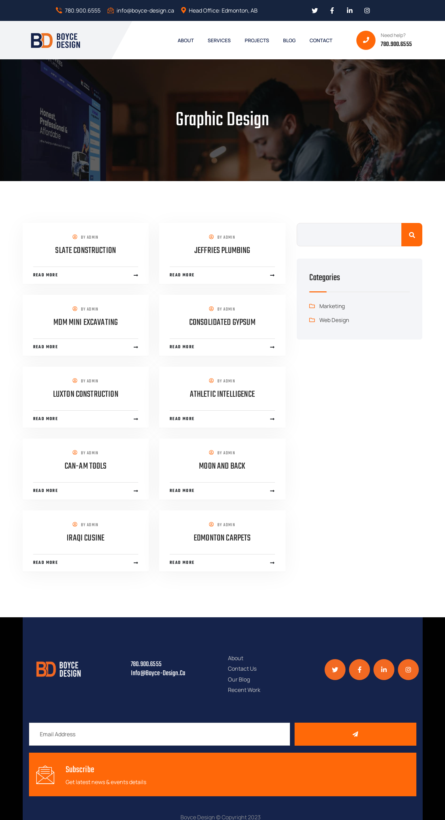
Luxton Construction (86, 394)
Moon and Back (222, 466)
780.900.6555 (78, 10)
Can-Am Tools (85, 466)
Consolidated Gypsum (222, 322)
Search (411, 234)
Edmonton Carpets (222, 538)
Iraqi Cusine (85, 538)
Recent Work (287, 664)
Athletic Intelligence (222, 394)
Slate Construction (86, 251)
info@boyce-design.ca (140, 10)
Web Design (334, 320)
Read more (45, 275)
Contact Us (285, 655)
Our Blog (239, 664)
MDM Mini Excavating (85, 322)
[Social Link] (315, 10)
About (235, 655)
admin (93, 237)
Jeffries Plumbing (222, 251)
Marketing (332, 306)
